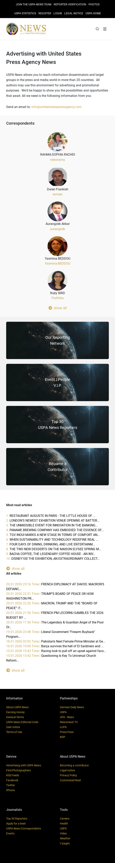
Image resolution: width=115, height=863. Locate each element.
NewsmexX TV (69, 722)
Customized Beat (70, 780)
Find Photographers (18, 770)
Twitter (10, 785)
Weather (65, 838)
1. (50, 516)
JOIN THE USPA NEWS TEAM (33, 4)
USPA (63, 712)
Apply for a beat (16, 823)
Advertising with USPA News (23, 765)
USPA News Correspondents (23, 828)
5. (53, 535)
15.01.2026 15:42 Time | (56, 651)
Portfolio (58, 298)
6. (52, 539)
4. (55, 530)
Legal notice (67, 770)
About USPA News (17, 707)
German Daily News (72, 707)
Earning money (15, 712)
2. (52, 520)
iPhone (10, 790)
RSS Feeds (12, 775)
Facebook (12, 780)
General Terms (15, 717)
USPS (63, 828)
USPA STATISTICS (25, 13)
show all (58, 307)
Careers (64, 818)
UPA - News (67, 717)
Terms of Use (14, 732)
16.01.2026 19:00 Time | (54, 646)
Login (58, 13)
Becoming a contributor (74, 765)
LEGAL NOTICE (73, 13)
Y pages (65, 843)
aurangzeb (57, 229)
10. (53, 559)
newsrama (57, 160)
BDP (62, 737)
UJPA (63, 727)
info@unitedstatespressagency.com (56, 107)
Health (64, 823)
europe (57, 194)
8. (53, 549)
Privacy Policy (68, 775)
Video (63, 833)
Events (10, 833)
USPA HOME (93, 13)
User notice (13, 727)
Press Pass (67, 732)
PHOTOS (94, 4)
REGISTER (44, 13)
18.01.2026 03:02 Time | (55, 641)
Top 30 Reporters (16, 818)
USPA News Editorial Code (22, 722)
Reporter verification (70, 4)
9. (50, 554)
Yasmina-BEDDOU (57, 263)
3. (52, 525)
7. (50, 544)
